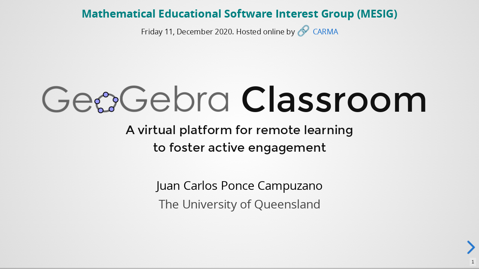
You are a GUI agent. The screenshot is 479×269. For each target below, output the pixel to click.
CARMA (325, 32)
